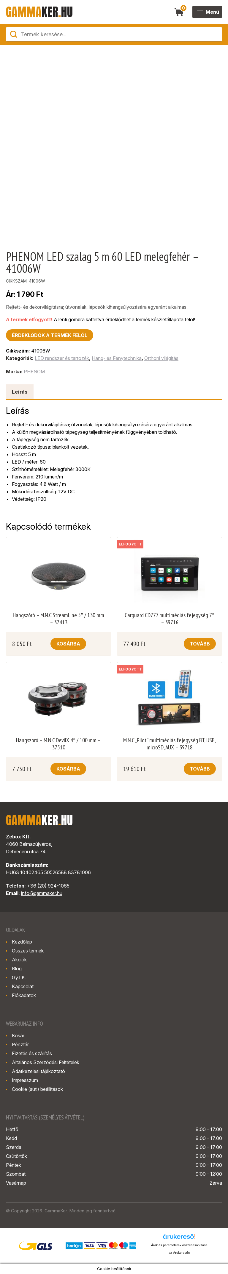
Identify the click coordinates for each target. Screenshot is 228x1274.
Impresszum (25, 1080)
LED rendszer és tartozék (62, 358)
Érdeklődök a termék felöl (49, 335)
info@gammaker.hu (41, 893)
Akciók (19, 960)
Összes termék (28, 951)
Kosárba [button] (68, 644)
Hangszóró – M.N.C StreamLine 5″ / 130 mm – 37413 (58, 619)
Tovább (200, 644)
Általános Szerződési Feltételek (45, 1062)
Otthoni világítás (161, 358)
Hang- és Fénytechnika (117, 358)
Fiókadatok (24, 995)
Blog (17, 969)
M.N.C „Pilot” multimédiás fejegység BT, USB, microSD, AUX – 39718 (169, 744)
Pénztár (20, 1044)
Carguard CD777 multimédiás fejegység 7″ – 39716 (169, 619)
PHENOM (34, 372)
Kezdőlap (22, 942)
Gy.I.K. (19, 977)
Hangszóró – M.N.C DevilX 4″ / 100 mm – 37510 (58, 744)
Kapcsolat (23, 986)
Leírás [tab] (20, 392)
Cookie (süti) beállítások (37, 1089)
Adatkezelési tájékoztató (38, 1071)
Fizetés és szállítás (32, 1053)
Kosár (18, 1035)
